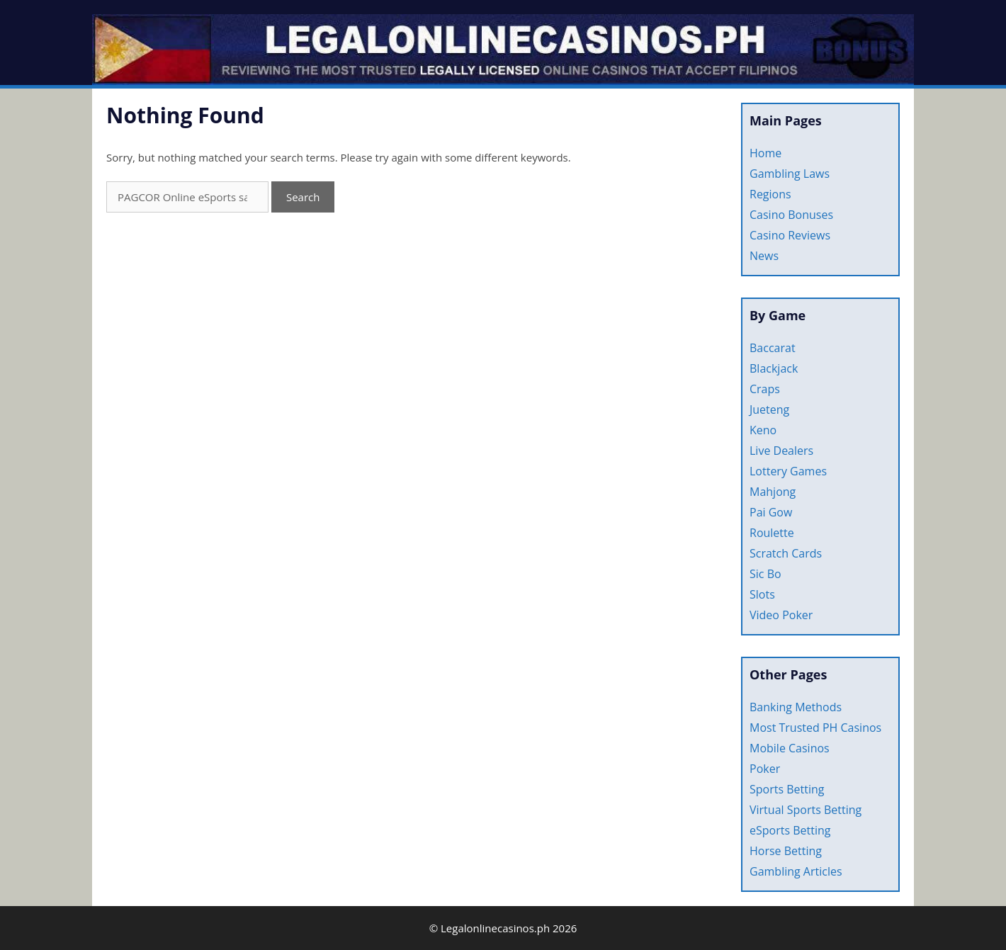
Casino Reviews (790, 235)
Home (765, 153)
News (764, 256)
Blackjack (774, 368)
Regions (770, 194)
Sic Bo (765, 574)
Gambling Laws (790, 173)
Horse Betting (786, 851)
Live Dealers (781, 450)
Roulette (772, 533)
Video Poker (781, 615)
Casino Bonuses (791, 214)
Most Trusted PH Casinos (815, 727)
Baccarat (773, 348)
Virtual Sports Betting (805, 810)
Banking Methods (796, 707)
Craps (765, 389)
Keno (763, 430)
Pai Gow (771, 512)
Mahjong (773, 491)
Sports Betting (787, 789)
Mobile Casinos (790, 748)
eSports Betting (790, 830)
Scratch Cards (786, 553)
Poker (765, 768)
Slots (762, 594)
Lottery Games (788, 471)
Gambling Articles (796, 871)
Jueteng (769, 409)
